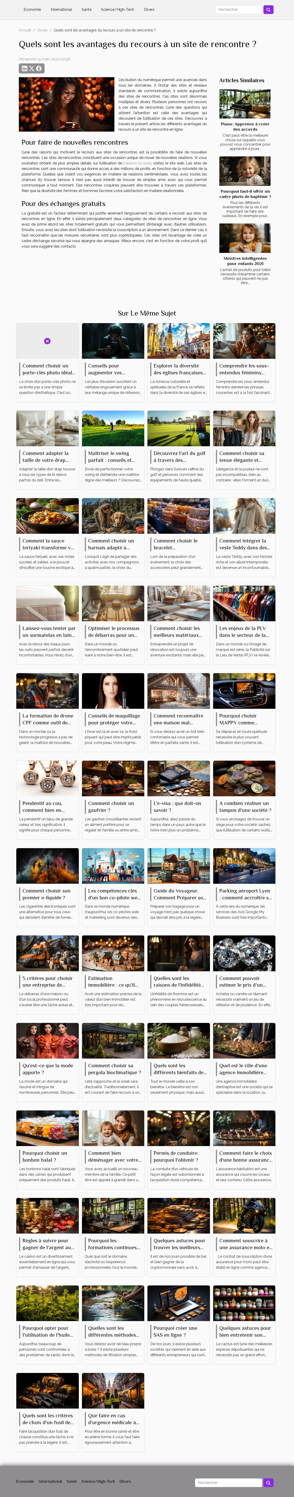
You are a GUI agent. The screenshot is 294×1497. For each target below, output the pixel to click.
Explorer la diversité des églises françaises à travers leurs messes (180, 372)
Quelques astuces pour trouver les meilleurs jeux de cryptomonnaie (179, 1247)
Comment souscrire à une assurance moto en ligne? (245, 1247)
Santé (86, 9)
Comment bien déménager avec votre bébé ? (113, 1160)
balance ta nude (137, 163)
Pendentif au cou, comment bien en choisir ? (42, 810)
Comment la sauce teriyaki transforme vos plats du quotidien (49, 547)
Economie (32, 9)
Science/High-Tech (117, 9)
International (61, 9)
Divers (149, 9)
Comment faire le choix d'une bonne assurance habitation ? (245, 1160)
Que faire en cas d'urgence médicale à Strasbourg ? (112, 1422)
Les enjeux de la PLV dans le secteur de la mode (242, 635)
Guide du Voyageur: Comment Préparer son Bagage (180, 897)
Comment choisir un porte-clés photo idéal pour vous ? (47, 372)
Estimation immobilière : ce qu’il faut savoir (111, 985)
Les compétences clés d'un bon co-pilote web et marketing (114, 897)
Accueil (25, 30)
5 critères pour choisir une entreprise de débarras (48, 985)
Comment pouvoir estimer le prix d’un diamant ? (241, 985)
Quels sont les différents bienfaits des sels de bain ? (180, 1072)
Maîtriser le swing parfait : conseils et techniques (110, 460)
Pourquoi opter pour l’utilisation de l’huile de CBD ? (46, 1335)
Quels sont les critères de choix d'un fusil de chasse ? (48, 1422)
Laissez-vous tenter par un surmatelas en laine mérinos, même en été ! (49, 635)
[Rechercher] (238, 9)
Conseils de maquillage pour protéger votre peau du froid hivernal (114, 722)
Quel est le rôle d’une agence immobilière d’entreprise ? (243, 1072)
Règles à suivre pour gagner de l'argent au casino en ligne (47, 1247)
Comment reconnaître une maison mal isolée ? (178, 722)
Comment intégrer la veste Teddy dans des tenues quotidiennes (243, 547)
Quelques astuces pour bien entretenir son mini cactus (245, 1335)
